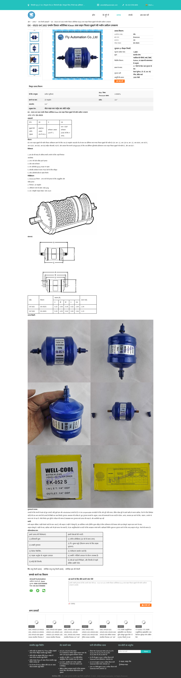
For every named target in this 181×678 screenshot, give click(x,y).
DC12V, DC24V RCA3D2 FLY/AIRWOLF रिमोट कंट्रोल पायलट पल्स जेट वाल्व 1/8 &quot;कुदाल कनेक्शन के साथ (73, 653)
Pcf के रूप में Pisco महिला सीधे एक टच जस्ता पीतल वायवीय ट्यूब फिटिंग (43, 666)
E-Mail (121, 661)
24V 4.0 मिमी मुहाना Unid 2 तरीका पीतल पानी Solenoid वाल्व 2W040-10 (103, 667)
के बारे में (106, 15)
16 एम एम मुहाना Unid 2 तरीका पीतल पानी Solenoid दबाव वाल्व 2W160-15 (102, 663)
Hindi (150, 5)
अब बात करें (144, 15)
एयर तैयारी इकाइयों (43, 22)
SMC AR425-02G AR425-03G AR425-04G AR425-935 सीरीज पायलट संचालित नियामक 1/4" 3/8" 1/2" (108, 635)
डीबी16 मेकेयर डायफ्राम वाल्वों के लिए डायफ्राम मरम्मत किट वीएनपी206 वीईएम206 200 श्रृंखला (72, 670)
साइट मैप (128, 661)
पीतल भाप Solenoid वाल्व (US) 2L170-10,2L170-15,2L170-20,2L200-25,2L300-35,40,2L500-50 (102, 653)
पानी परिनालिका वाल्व (98, 645)
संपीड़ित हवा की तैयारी (72, 569)
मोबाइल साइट (123, 664)
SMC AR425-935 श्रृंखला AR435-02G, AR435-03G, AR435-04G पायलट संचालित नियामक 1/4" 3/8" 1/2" (72, 635)
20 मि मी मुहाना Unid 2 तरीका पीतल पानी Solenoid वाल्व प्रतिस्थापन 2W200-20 (102, 658)
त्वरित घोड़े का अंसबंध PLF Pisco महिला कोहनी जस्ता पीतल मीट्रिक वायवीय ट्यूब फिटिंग (43, 652)
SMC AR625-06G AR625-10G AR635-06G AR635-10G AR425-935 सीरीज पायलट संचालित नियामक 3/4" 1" (90, 635)
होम (93, 15)
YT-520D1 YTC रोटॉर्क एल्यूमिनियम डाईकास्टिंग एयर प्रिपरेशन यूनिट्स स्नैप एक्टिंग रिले (143, 633)
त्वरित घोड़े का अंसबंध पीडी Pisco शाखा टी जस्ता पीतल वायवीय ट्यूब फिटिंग (41, 656)
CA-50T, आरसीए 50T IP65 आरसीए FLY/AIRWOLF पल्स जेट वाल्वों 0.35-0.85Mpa (71, 664)
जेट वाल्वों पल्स (65, 645)
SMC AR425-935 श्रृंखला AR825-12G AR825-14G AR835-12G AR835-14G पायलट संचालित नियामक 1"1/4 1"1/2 (54, 635)
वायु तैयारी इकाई (36, 569)
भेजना (146, 652)
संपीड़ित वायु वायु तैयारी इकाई (53, 569)
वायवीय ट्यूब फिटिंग (36, 645)
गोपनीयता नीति (56, 676)
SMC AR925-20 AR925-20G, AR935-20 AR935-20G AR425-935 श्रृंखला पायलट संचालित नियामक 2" (36, 633)
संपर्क (130, 15)
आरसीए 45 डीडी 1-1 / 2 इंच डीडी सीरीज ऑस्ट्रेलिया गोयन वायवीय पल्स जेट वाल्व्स (71, 658)
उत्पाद (119, 15)
